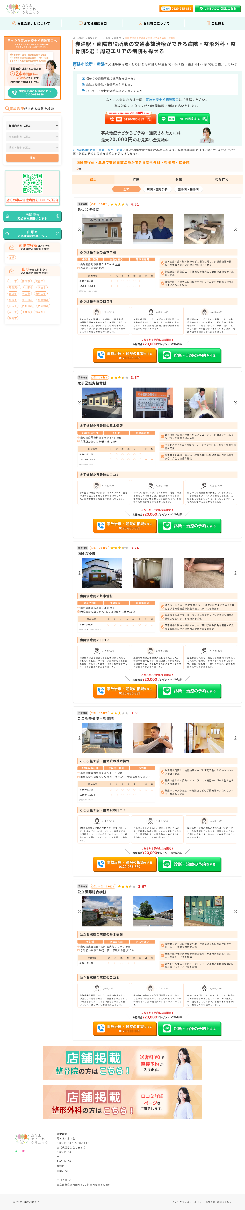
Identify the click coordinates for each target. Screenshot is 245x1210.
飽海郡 (39, 312)
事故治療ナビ (95, 38)
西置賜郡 (43, 306)
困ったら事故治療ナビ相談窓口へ (32, 41)
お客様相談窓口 (93, 23)
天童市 (39, 281)
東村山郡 (40, 293)
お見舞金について (154, 23)
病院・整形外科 (157, 189)
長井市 (26, 312)
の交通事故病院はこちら (32, 216)
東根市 (13, 299)
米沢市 (13, 306)
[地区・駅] (32, 147)
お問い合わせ (224, 1202)
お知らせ (210, 1202)
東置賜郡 (43, 299)
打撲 (136, 179)
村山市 (26, 293)
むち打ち (221, 179)
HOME (174, 1202)
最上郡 (13, 293)
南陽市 (117, 38)
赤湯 (11, 257)
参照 (117, 264)
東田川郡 (27, 299)
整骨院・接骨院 (188, 189)
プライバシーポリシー (191, 1202)
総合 (93, 179)
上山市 (13, 281)
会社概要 (215, 23)
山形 (108, 38)
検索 (32, 158)
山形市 (29, 287)
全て (126, 189)
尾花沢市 (14, 287)
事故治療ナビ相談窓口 (162, 99)
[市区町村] (32, 136)
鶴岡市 (13, 318)
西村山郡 (27, 306)
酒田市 (13, 312)
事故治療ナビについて (31, 23)
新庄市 (42, 287)
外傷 (179, 179)
